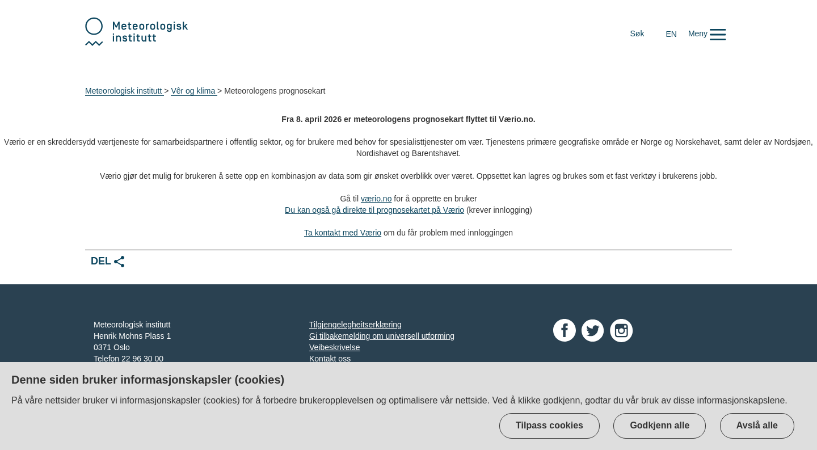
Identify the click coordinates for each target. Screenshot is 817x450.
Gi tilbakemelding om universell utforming (381, 335)
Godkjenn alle (659, 425)
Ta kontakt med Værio (342, 232)
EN (671, 34)
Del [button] (107, 261)
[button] (707, 33)
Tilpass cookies (549, 425)
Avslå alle (757, 425)
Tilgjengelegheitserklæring (355, 324)
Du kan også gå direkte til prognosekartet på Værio (374, 210)
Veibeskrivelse (334, 347)
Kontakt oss (330, 358)
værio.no (376, 198)
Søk (637, 33)
